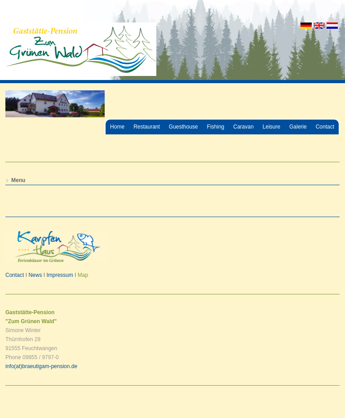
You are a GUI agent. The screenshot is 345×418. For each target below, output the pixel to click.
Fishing (216, 127)
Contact (325, 127)
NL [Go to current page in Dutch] (332, 25)
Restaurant (146, 127)
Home (117, 127)
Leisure (271, 127)
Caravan (243, 127)
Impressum (59, 275)
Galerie (298, 127)
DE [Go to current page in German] (306, 25)
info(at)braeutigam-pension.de (41, 366)
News (35, 275)
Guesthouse (183, 127)
